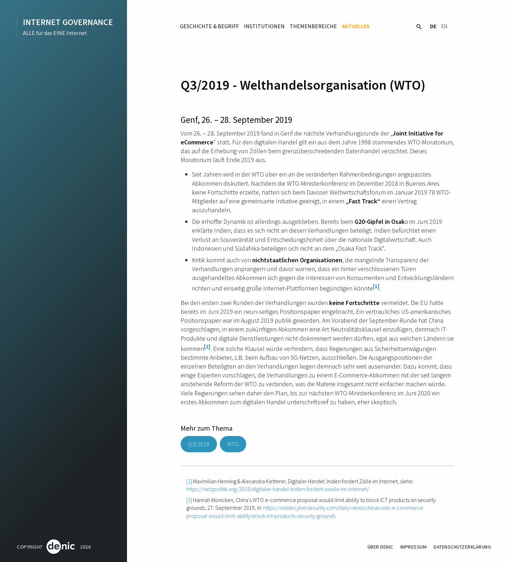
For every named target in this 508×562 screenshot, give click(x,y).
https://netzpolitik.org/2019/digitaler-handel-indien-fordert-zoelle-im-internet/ (277, 488)
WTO (233, 444)
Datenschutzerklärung (462, 547)
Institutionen (264, 26)
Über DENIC (380, 547)
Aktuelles (356, 26)
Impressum (413, 547)
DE (433, 26)
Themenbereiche (313, 26)
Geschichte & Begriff (209, 26)
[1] (376, 286)
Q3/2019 (199, 444)
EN (444, 26)
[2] (207, 346)
